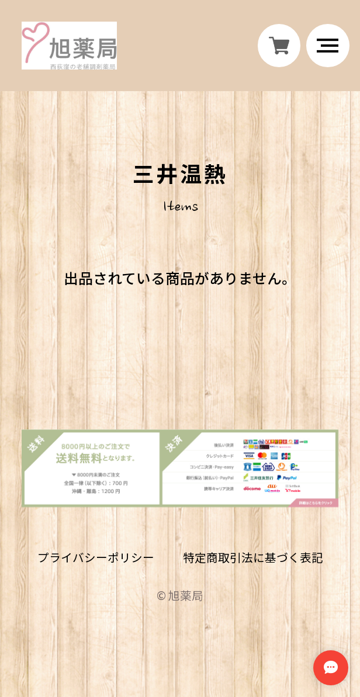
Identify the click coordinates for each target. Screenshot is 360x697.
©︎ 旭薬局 (180, 599)
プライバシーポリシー (95, 563)
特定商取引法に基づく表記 (253, 563)
